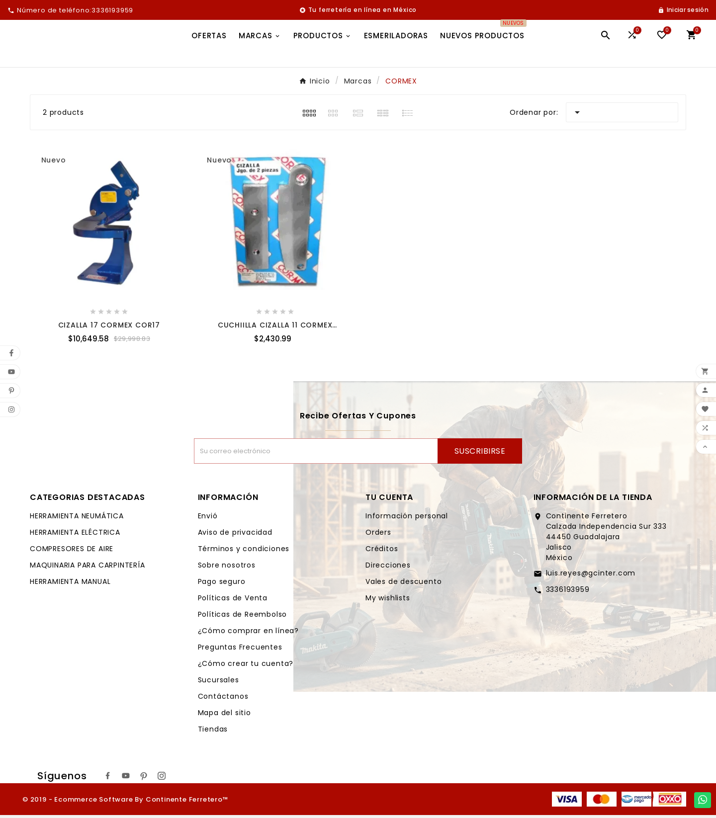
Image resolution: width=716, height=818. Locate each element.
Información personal (406, 519)
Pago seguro (222, 584)
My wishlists (387, 601)
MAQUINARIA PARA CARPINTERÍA (87, 568)
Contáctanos (223, 699)
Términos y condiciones (244, 552)
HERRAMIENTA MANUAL (70, 584)
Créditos (381, 552)
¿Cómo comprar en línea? (248, 634)
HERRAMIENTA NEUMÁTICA (77, 519)
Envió (208, 519)
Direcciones (388, 568)
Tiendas (213, 732)
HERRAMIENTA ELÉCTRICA (75, 535)
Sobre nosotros (227, 568)
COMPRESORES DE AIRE (71, 552)
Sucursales (218, 683)
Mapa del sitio (224, 716)
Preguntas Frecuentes (240, 650)
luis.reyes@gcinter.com (591, 576)
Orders (378, 535)
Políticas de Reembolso (242, 617)
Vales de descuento (403, 584)
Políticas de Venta (233, 601)
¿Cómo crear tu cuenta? (246, 666)
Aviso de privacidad (235, 535)
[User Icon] (683, 10)
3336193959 (568, 592)
